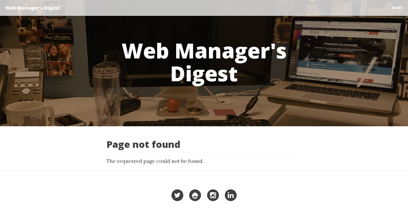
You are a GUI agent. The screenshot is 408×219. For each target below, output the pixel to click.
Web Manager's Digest (32, 8)
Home (397, 7)
